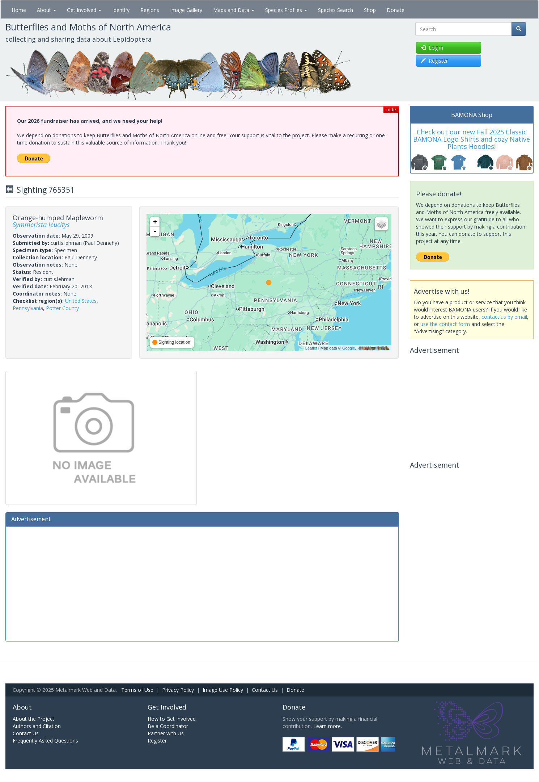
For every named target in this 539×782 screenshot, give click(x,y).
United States (81, 300)
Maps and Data (233, 10)
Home (19, 10)
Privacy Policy (178, 689)
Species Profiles (286, 10)
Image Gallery (186, 10)
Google (348, 348)
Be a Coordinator (168, 726)
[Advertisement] (202, 582)
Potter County (62, 308)
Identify (121, 10)
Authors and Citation (37, 726)
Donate (395, 10)
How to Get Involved (172, 718)
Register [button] (434, 60)
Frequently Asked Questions (45, 740)
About (46, 10)
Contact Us (265, 689)
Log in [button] (432, 47)
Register (157, 740)
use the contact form (445, 324)
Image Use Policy (223, 689)
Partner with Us (166, 733)
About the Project (33, 718)
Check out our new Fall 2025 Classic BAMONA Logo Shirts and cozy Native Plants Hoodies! (471, 139)
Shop (370, 10)
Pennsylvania (28, 308)
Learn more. (327, 726)
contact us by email (504, 316)
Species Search (335, 10)
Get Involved (84, 10)
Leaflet (311, 348)
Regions (149, 10)
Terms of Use (137, 689)
